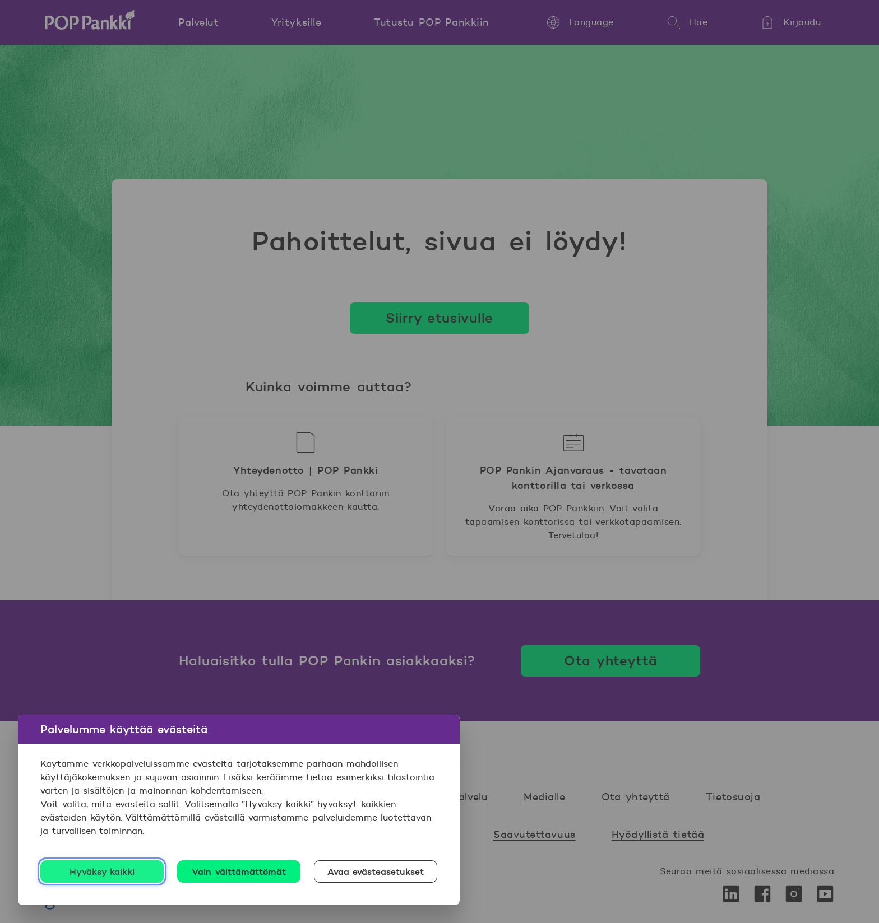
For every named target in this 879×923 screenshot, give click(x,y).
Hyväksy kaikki (102, 871)
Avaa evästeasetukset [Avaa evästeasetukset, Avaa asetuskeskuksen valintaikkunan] (375, 871)
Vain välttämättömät (239, 871)
